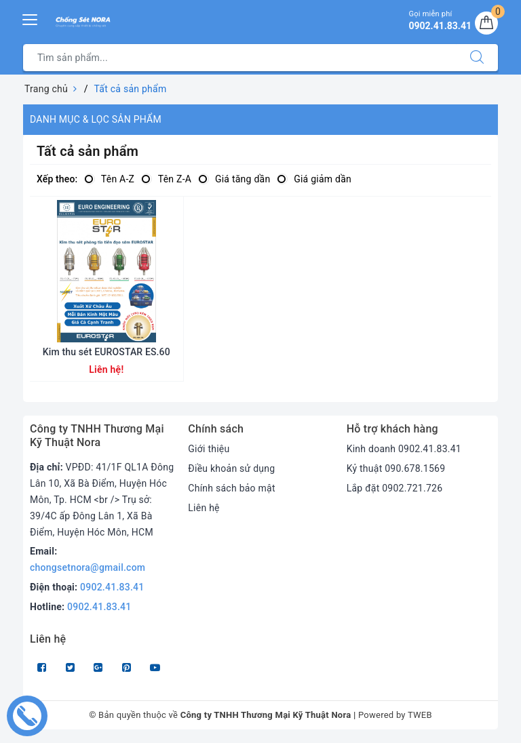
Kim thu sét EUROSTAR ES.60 (106, 351)
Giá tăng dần (234, 179)
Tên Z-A (166, 179)
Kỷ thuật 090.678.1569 (396, 468)
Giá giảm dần (314, 179)
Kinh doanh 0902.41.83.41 (404, 448)
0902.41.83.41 (112, 587)
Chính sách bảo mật (231, 488)
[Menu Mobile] (30, 18)
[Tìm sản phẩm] (240, 57)
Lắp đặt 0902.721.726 (395, 488)
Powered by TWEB (395, 715)
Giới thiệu (208, 448)
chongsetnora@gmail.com (87, 567)
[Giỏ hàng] (486, 23)
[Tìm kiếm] (477, 57)
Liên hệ (203, 507)
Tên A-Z (109, 179)
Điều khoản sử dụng (231, 468)
